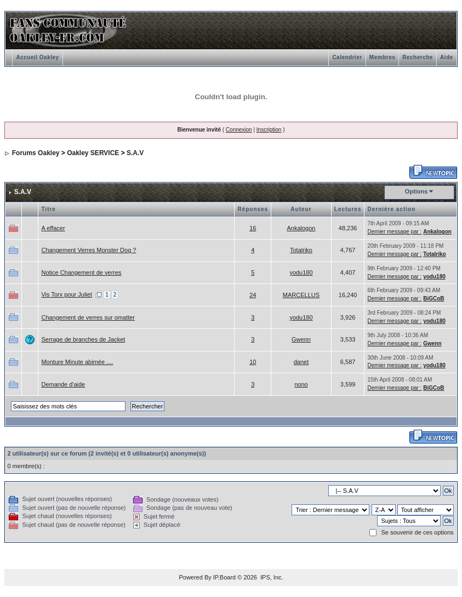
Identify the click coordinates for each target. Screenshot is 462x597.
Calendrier (347, 57)
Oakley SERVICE (93, 153)
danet (301, 362)
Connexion (239, 130)
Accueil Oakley (37, 57)
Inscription (269, 130)
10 (252, 362)
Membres (382, 57)
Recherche (417, 57)
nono (300, 384)
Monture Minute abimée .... (77, 362)
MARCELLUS (301, 295)
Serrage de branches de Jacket (83, 339)
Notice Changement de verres (81, 272)
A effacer (53, 228)
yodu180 (300, 272)
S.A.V (135, 153)
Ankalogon (301, 228)
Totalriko (301, 250)
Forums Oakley (36, 153)
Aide (446, 57)
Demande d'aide (63, 384)
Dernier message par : (394, 232)
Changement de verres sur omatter (88, 317)
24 (252, 295)
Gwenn (301, 339)
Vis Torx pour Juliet (66, 294)
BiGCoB (433, 298)
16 (252, 228)
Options (416, 191)
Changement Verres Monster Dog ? (88, 250)
